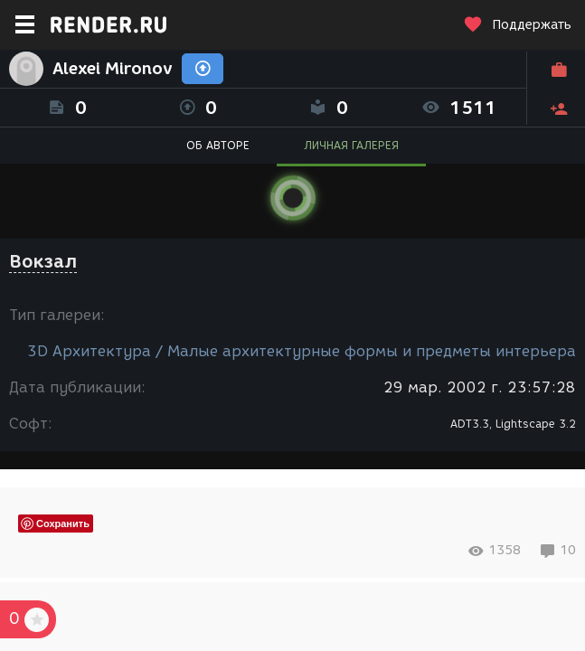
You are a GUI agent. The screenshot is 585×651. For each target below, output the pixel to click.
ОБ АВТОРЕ (218, 145)
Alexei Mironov (112, 69)
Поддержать (517, 25)
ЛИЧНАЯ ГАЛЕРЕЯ (351, 145)
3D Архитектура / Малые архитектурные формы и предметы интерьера (301, 351)
